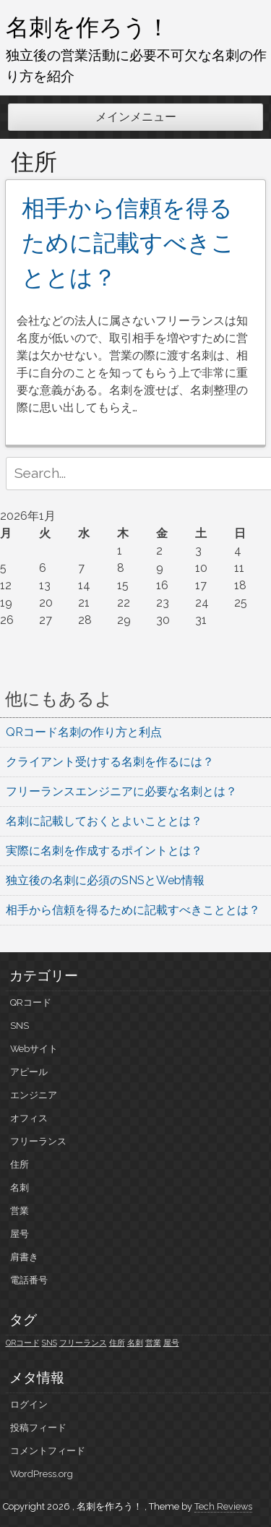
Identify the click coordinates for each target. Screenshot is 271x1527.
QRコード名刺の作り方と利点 (84, 732)
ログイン (29, 1404)
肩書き (24, 1257)
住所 (19, 1164)
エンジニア (33, 1095)
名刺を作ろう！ (88, 26)
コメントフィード (47, 1450)
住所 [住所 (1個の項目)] (117, 1342)
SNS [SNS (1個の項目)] (49, 1342)
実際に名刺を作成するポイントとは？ (104, 850)
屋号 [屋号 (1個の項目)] (171, 1342)
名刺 (19, 1187)
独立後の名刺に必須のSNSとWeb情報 (105, 880)
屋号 (19, 1233)
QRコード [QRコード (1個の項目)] (23, 1342)
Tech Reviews (223, 1506)
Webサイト (34, 1048)
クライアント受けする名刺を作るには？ (110, 762)
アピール (29, 1071)
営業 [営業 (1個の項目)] (153, 1342)
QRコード (30, 1002)
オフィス (29, 1118)
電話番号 (29, 1280)
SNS (19, 1025)
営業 (19, 1210)
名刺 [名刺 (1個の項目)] (135, 1342)
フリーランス (38, 1141)
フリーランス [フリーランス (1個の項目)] (83, 1342)
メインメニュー (135, 117)
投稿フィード (38, 1427)
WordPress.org (41, 1473)
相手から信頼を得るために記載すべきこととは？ (128, 242)
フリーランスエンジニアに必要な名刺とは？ (121, 791)
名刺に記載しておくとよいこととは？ (104, 821)
